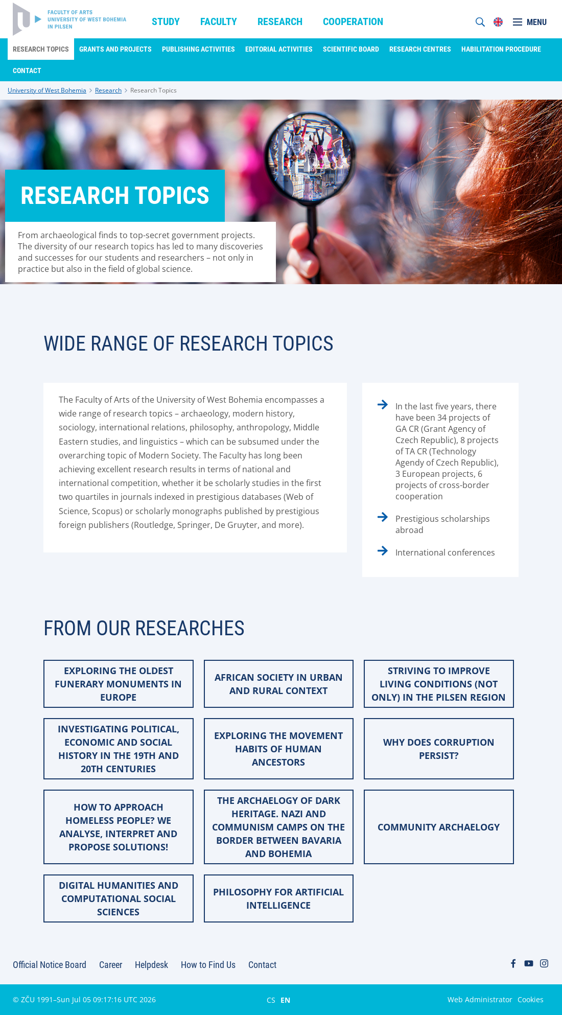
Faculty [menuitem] (218, 21)
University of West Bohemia (47, 90)
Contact (262, 964)
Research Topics (153, 90)
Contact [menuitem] (27, 70)
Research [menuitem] (279, 21)
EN (285, 999)
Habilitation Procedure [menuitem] (501, 49)
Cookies (531, 999)
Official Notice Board (49, 964)
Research (108, 90)
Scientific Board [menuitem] (351, 49)
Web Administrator (480, 999)
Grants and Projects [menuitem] (115, 49)
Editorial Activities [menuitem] (279, 49)
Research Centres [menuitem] (420, 49)
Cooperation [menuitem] (353, 21)
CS (271, 999)
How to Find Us (208, 964)
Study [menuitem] (166, 21)
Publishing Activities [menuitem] (198, 49)
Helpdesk (151, 964)
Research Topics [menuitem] (41, 49)
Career (110, 964)
